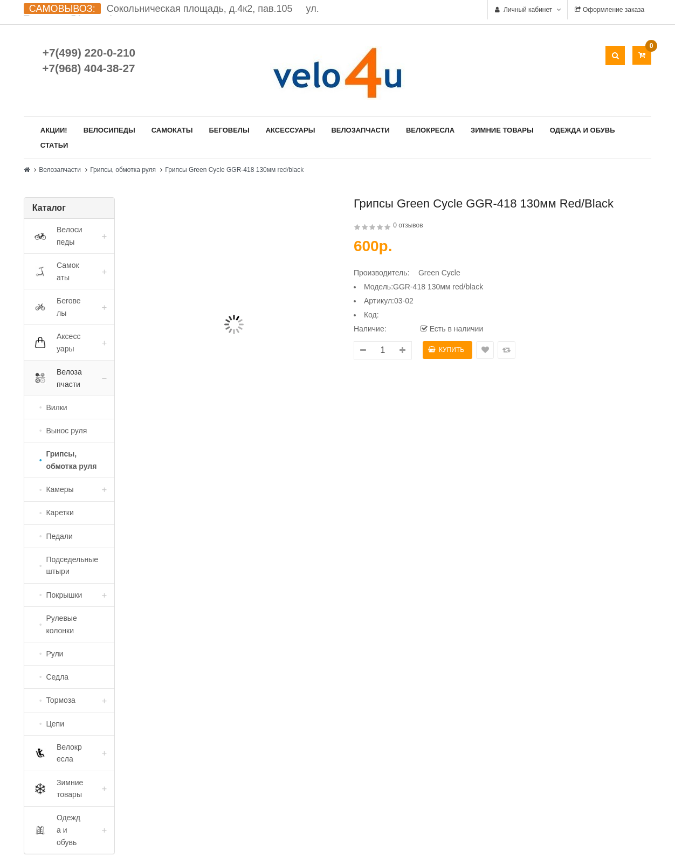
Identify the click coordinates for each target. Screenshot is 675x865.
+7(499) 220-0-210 (89, 52)
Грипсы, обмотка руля (123, 170)
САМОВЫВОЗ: (62, 8)
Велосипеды (109, 130)
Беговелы (229, 130)
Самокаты (172, 130)
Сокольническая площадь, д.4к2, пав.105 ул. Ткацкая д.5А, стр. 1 (171, 14)
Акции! (53, 130)
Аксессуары (290, 130)
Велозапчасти (360, 130)
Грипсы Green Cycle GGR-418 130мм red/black (234, 170)
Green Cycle (439, 272)
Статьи (54, 145)
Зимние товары (502, 130)
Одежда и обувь (582, 130)
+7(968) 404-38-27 (88, 68)
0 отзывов (408, 225)
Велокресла (430, 130)
